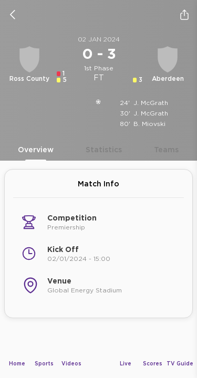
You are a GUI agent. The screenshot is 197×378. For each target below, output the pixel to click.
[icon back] (12, 14)
